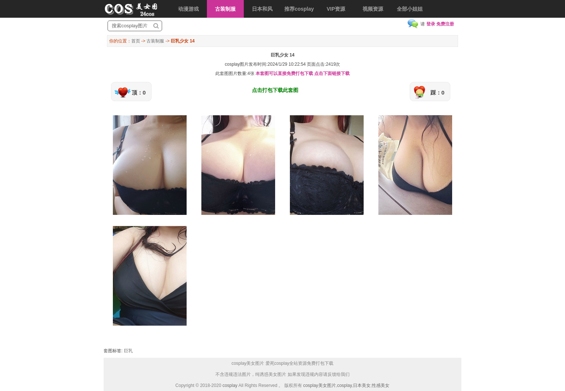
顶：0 (139, 92)
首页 (135, 41)
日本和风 (262, 9)
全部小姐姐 (410, 9)
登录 (430, 24)
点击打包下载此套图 (275, 90)
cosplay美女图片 (319, 385)
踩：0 (437, 92)
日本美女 (362, 385)
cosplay (230, 385)
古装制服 (225, 9)
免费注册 (445, 24)
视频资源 (373, 9)
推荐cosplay (299, 9)
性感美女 (380, 385)
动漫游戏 (188, 9)
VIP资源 (336, 9)
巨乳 (128, 350)
